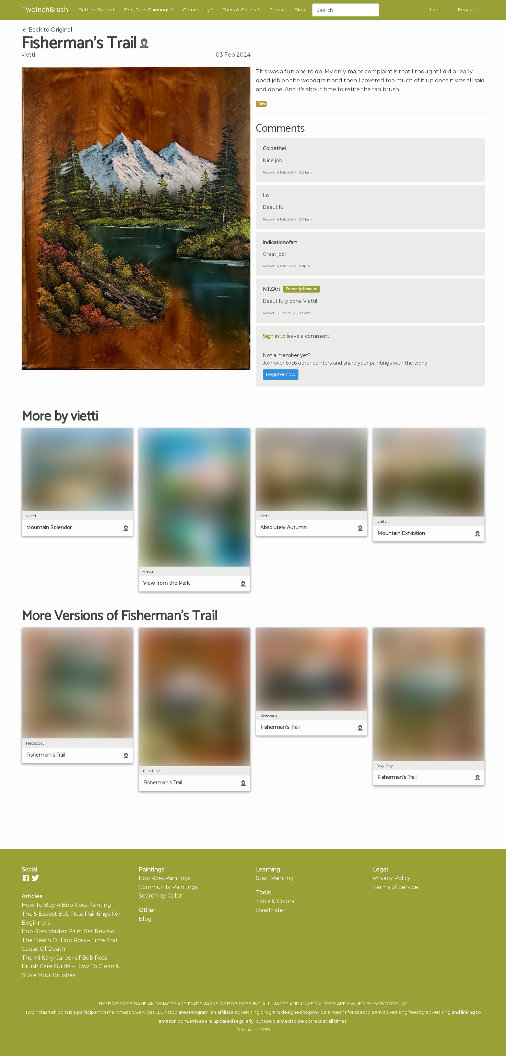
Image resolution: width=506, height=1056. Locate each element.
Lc (266, 195)
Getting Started (96, 9)
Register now (280, 374)
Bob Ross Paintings (146, 9)
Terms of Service (395, 887)
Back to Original (47, 29)
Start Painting (275, 878)
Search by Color (160, 895)
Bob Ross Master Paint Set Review (68, 931)
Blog (299, 9)
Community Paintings (168, 887)
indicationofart (280, 242)
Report (268, 172)
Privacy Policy (392, 878)
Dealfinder (270, 910)
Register (467, 9)
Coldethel (274, 148)
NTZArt (271, 289)
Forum (277, 9)
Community (196, 9)
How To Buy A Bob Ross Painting (66, 905)
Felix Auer (247, 1029)
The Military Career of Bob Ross (64, 957)
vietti (28, 54)
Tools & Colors (239, 9)
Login (436, 9)
